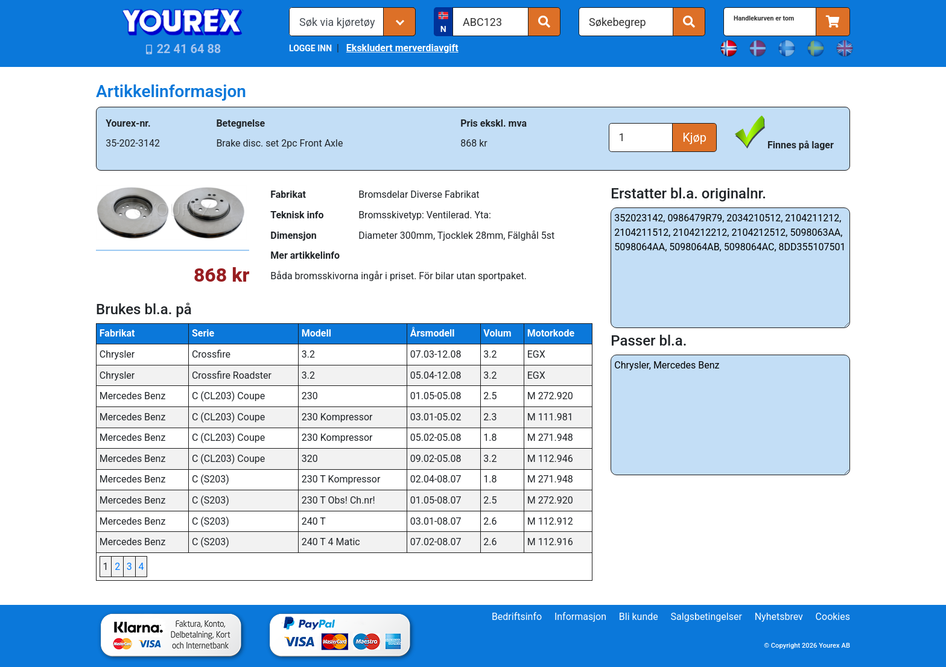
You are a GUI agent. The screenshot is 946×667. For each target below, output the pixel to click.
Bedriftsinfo (517, 616)
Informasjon (580, 616)
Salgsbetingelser (706, 616)
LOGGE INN (310, 48)
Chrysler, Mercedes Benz (730, 415)
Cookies (833, 616)
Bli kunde (638, 616)
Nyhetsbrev (779, 616)
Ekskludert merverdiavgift (402, 48)
